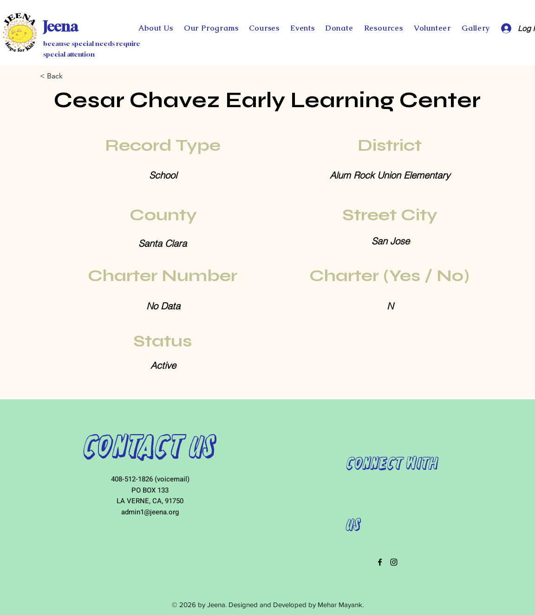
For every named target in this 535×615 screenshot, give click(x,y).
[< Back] (70, 76)
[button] (339, 28)
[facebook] (380, 562)
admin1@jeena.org (150, 512)
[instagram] (393, 562)
